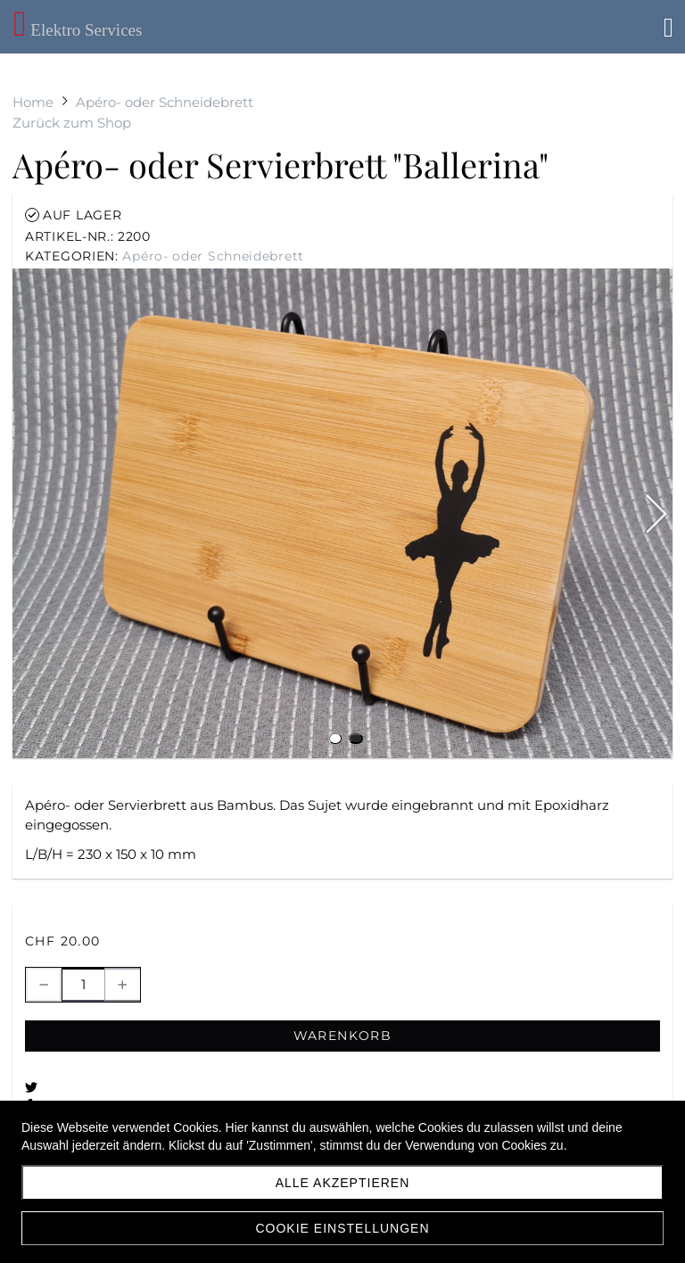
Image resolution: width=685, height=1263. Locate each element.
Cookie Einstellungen (342, 1228)
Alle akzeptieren (343, 1183)
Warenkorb (342, 1036)
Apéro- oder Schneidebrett (213, 256)
